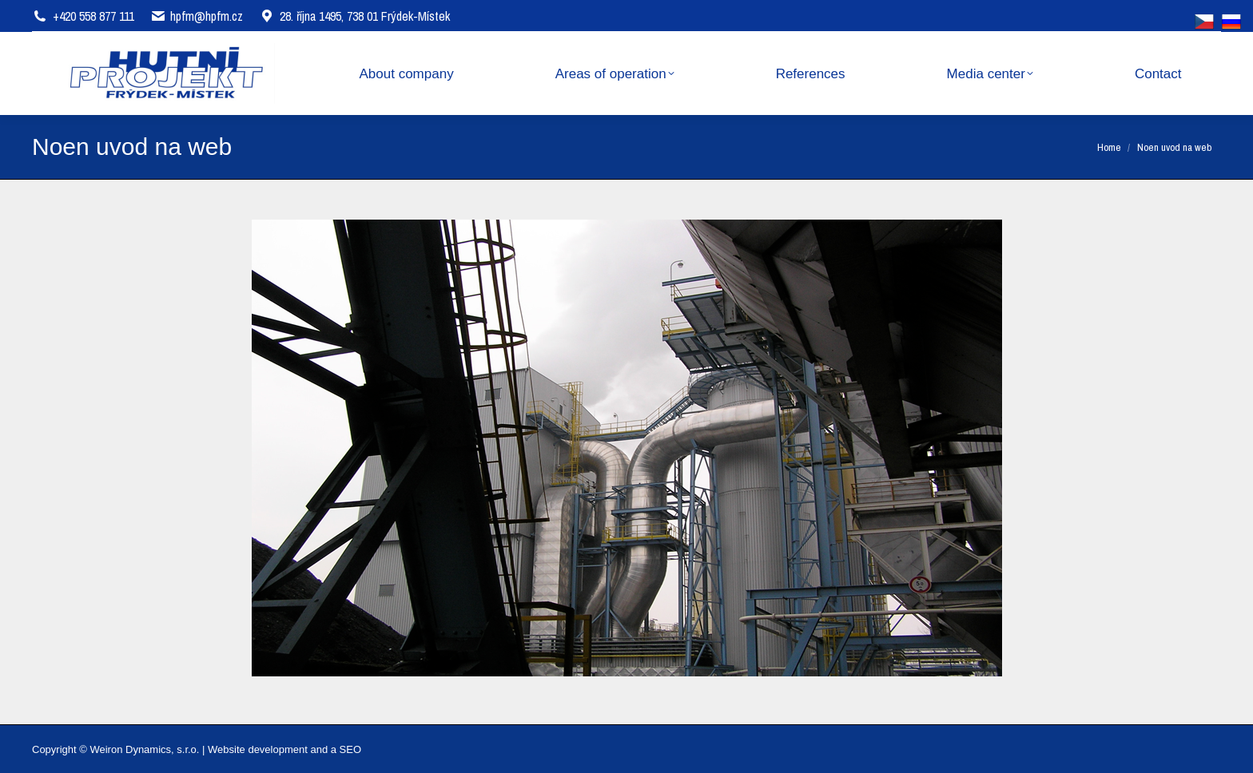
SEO (350, 749)
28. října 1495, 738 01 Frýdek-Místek (354, 16)
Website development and (268, 749)
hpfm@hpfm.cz (206, 16)
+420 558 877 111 (93, 16)
